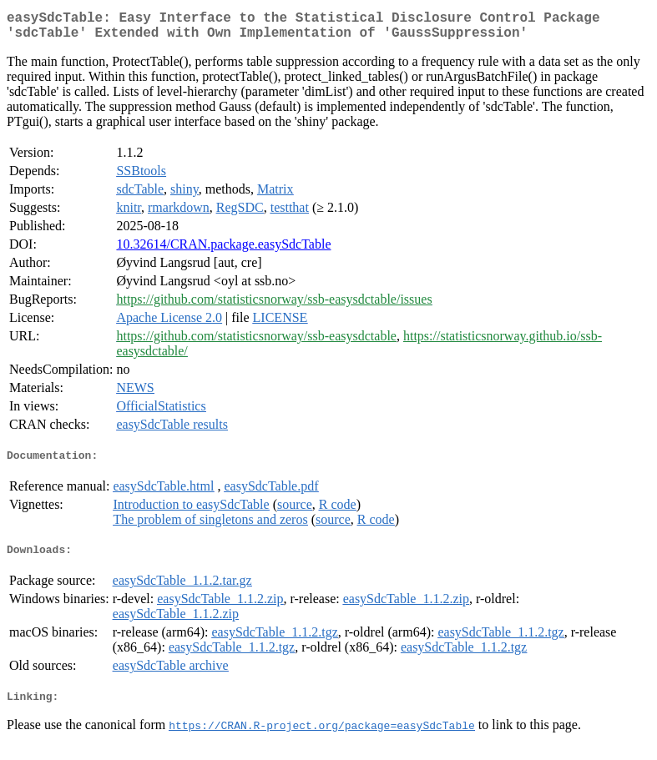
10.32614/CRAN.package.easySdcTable (223, 251)
